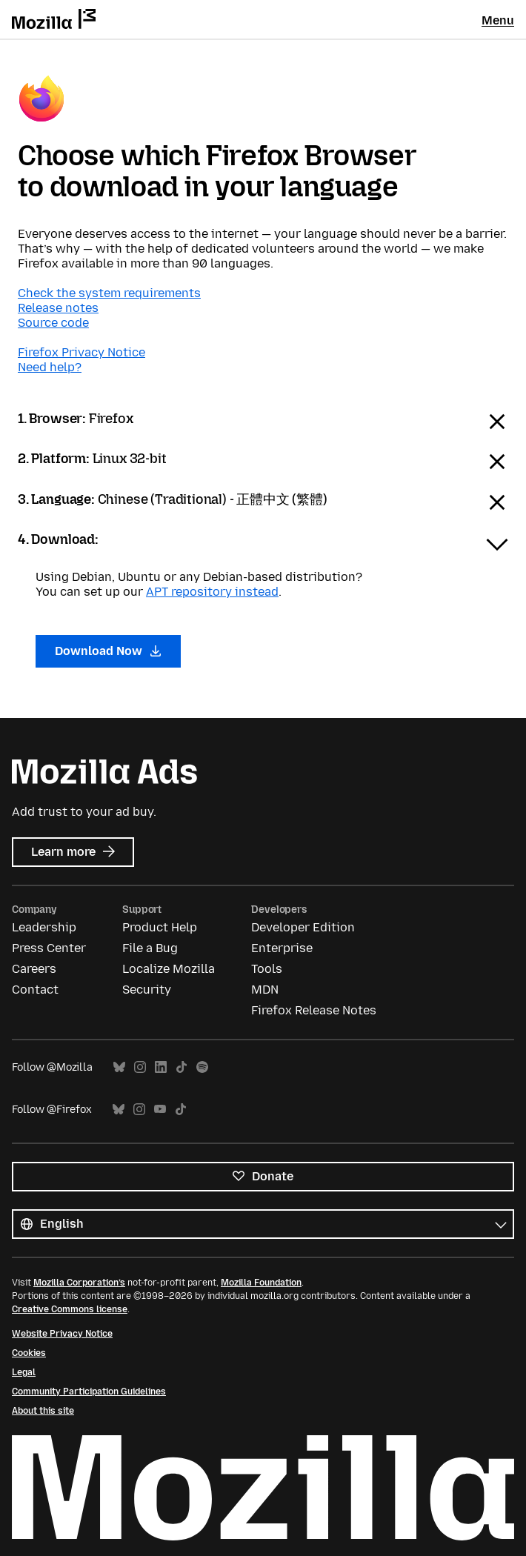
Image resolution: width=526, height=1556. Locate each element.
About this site (43, 1411)
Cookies (29, 1353)
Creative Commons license (69, 1309)
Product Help (159, 927)
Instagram (140, 1067)
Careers (34, 969)
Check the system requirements (109, 293)
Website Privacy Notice (62, 1334)
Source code (53, 323)
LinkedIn (161, 1067)
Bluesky (119, 1067)
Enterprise (282, 948)
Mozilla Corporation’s (79, 1282)
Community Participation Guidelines (89, 1391)
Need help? (49, 367)
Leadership (44, 927)
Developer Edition (303, 927)
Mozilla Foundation (261, 1282)
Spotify (202, 1067)
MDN (265, 990)
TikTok (181, 1067)
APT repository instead (212, 592)
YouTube (160, 1109)
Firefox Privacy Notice (81, 352)
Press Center (49, 948)
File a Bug (150, 948)
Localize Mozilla (168, 969)
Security (146, 990)
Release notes (58, 308)
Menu (498, 20)
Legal (24, 1372)
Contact (35, 990)
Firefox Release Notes (313, 1010)
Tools (266, 969)
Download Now (108, 651)
